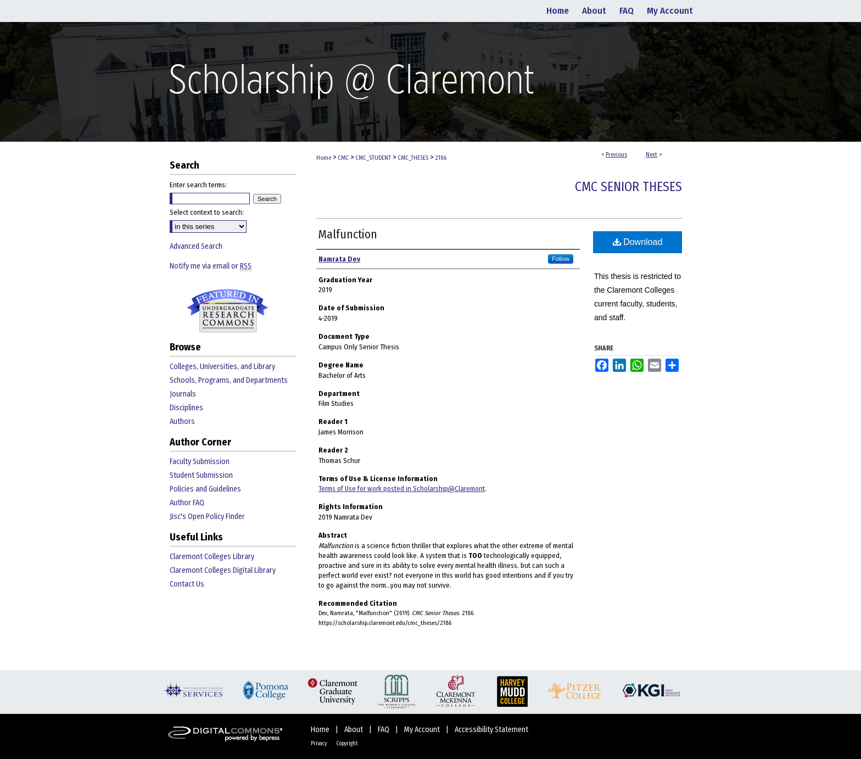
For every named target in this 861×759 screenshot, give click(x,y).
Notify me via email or (210, 266)
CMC (343, 157)
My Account (422, 729)
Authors (182, 421)
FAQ (384, 729)
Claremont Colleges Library (212, 556)
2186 (440, 157)
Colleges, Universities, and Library (222, 366)
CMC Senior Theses (628, 186)
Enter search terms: (198, 185)
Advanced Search (196, 246)
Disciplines (186, 407)
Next (651, 154)
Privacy (319, 743)
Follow (560, 258)
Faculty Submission (200, 461)
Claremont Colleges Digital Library (223, 570)
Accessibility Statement (491, 729)
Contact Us (187, 584)
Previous (616, 154)
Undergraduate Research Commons (227, 310)
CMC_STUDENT (373, 157)
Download (638, 242)
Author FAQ (187, 502)
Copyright (347, 743)
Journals (183, 394)
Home (323, 157)
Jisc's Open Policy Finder (207, 516)
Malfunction (347, 234)
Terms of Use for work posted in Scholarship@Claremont (401, 488)
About (354, 729)
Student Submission (201, 475)
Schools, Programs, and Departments (229, 380)
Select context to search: (207, 212)
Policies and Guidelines (205, 489)
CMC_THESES (413, 157)
